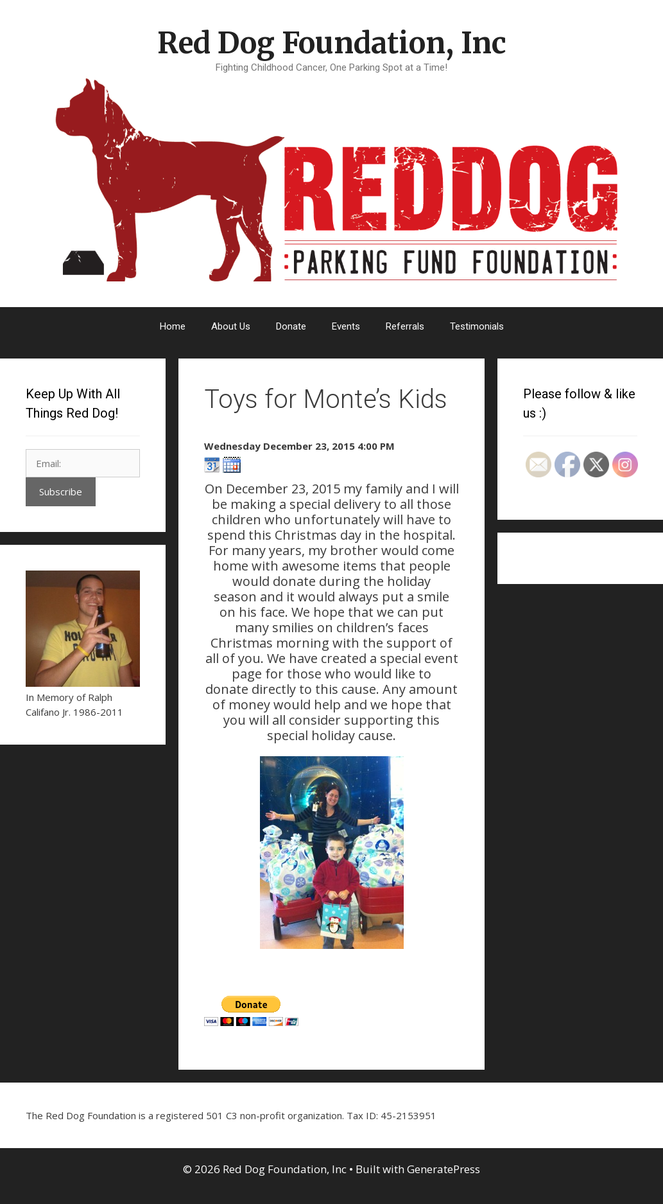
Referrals (405, 326)
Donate (291, 326)
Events (346, 326)
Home (172, 326)
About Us (230, 326)
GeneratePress (443, 1169)
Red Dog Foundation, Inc (331, 43)
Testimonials (477, 326)
